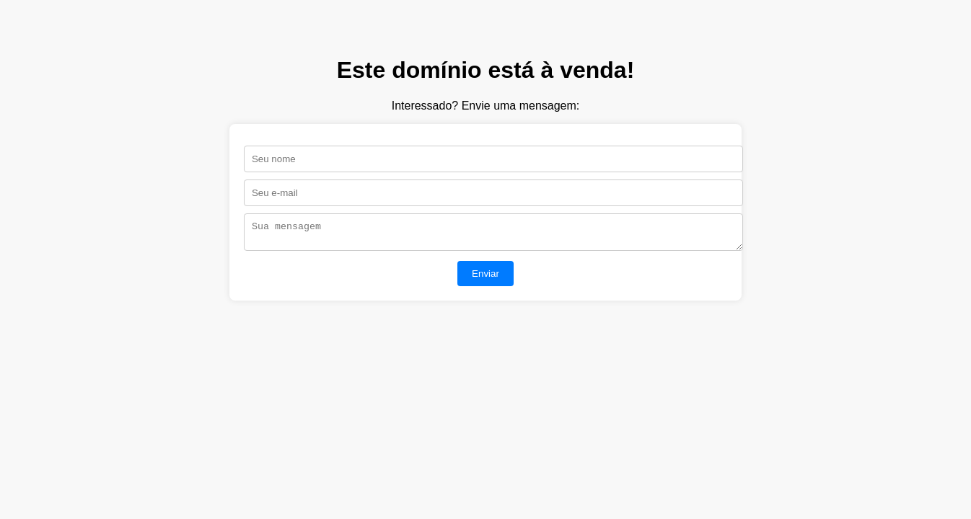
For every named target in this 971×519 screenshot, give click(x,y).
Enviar (485, 277)
